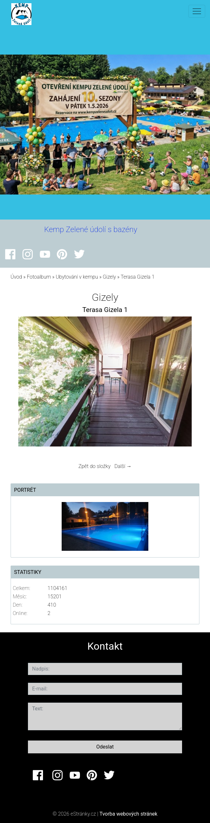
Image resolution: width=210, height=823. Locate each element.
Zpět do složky (94, 466)
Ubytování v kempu (77, 277)
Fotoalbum (39, 277)
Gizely (109, 277)
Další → (123, 466)
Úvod (16, 277)
